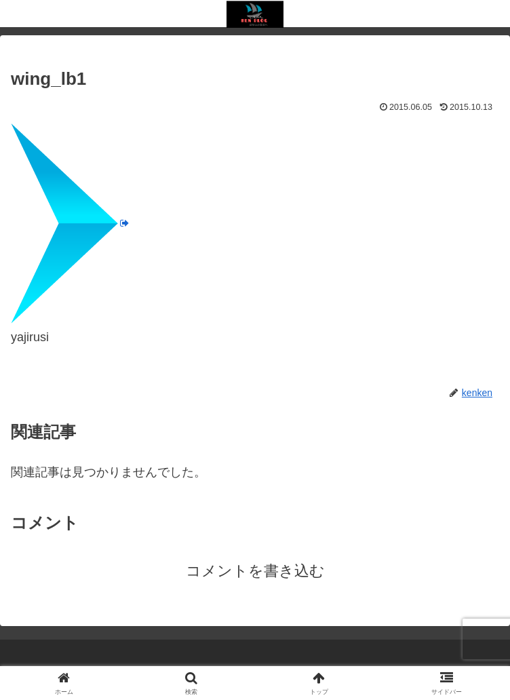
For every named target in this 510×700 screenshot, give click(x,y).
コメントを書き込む (255, 570)
